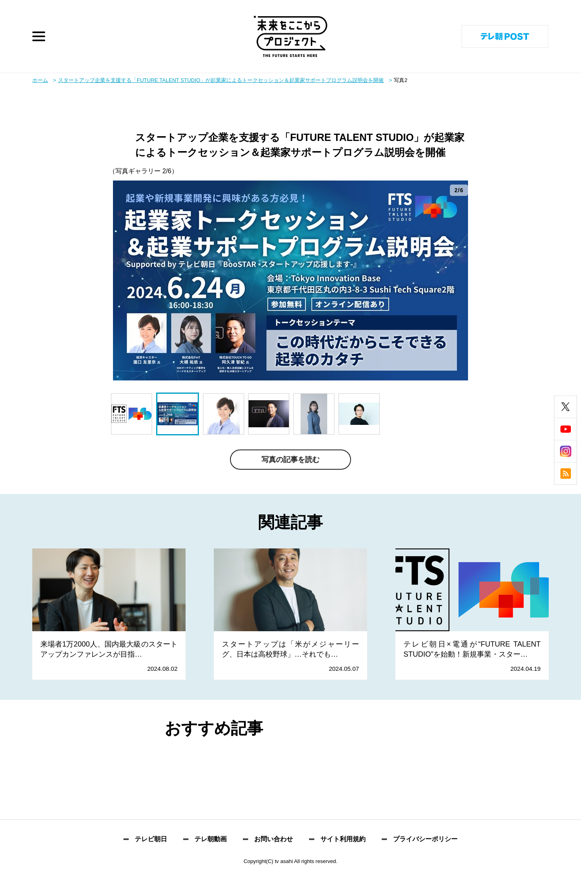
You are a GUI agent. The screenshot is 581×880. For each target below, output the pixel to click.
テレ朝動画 (210, 839)
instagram (565, 451)
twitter (565, 407)
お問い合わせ (273, 839)
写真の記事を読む (290, 460)
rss (565, 473)
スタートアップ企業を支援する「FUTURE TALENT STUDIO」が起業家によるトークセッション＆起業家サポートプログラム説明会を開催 (221, 80)
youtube (565, 429)
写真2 (400, 80)
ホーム (40, 80)
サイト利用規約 (343, 839)
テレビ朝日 (151, 839)
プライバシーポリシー (425, 839)
